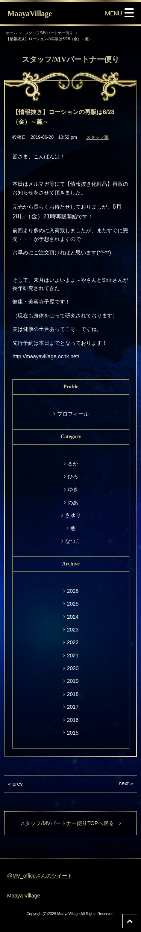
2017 (73, 707)
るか (73, 464)
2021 (73, 655)
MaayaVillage (30, 13)
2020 (73, 668)
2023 (73, 630)
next (124, 783)
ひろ (73, 477)
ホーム (11, 33)
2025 (73, 604)
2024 (73, 617)
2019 (73, 681)
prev (17, 784)
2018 (73, 694)
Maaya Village (23, 896)
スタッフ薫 (97, 137)
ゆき (73, 489)
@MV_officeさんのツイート (40, 876)
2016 (73, 720)
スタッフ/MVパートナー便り (49, 33)
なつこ (73, 541)
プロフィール (73, 414)
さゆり (73, 515)
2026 (73, 591)
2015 (73, 733)
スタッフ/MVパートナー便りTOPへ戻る (70, 823)
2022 (73, 642)
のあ (73, 502)
